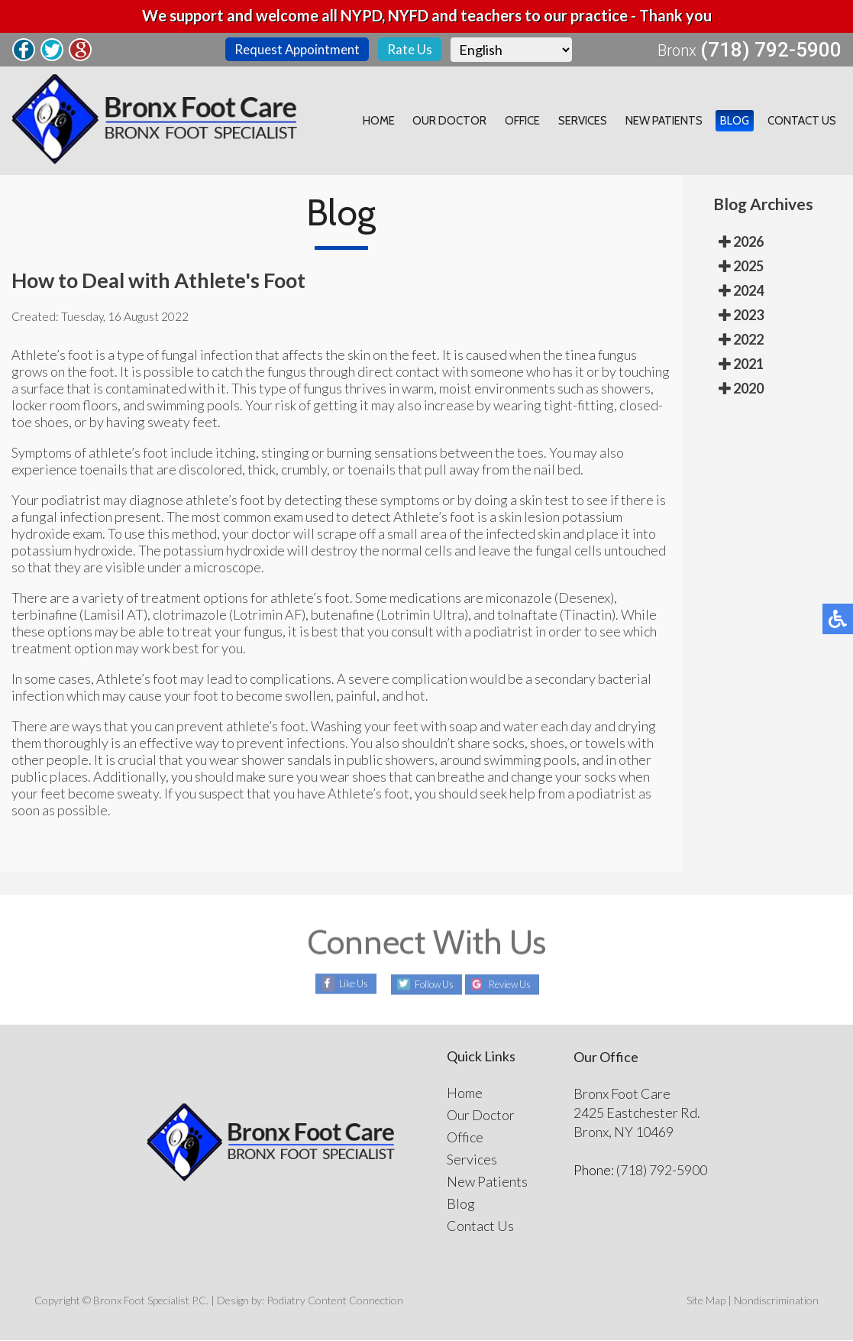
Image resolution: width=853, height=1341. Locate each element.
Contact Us (804, 121)
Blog (741, 121)
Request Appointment (294, 49)
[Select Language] (513, 49)
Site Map (706, 1300)
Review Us (517, 985)
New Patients (674, 121)
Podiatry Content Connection (335, 1300)
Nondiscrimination (776, 1300)
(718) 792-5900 (771, 50)
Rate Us (411, 49)
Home (407, 121)
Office (542, 121)
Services (598, 121)
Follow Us (427, 985)
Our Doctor (474, 121)
